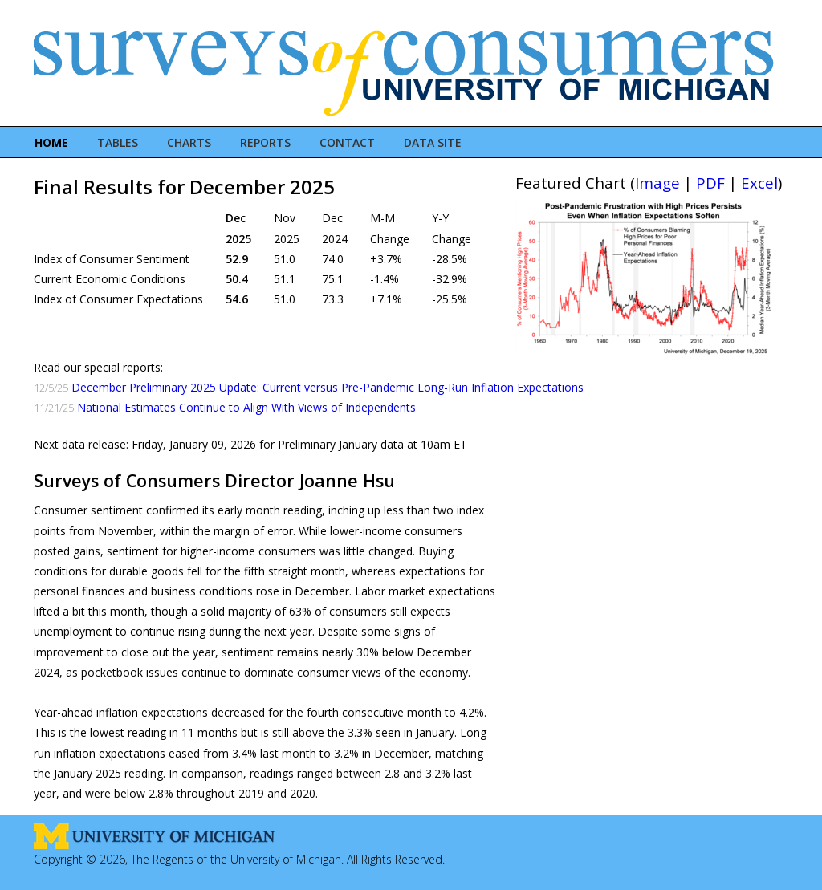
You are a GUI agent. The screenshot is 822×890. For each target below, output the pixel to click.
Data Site (433, 142)
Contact (347, 142)
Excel (759, 183)
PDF (710, 183)
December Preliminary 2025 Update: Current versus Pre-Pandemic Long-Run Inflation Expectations (327, 387)
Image (657, 183)
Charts (189, 142)
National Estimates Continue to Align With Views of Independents (246, 407)
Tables (117, 142)
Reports (265, 142)
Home (51, 142)
